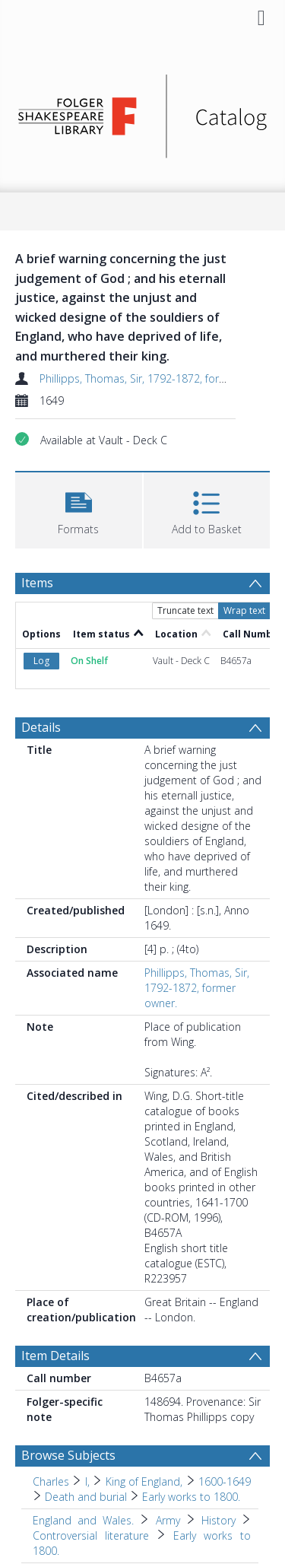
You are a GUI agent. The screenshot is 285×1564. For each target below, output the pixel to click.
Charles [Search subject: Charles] (51, 1481)
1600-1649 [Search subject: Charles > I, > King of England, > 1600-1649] (224, 1481)
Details (41, 727)
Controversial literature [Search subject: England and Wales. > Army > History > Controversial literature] (91, 1535)
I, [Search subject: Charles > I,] (87, 1481)
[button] (78, 508)
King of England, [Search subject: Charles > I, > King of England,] (144, 1481)
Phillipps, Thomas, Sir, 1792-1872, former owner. (157, 378)
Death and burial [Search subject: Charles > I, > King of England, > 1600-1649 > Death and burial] (86, 1496)
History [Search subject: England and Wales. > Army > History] (218, 1520)
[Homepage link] (143, 112)
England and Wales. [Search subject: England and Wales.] (83, 1520)
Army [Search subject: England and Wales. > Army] (168, 1520)
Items (37, 582)
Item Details (55, 1355)
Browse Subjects (68, 1455)
